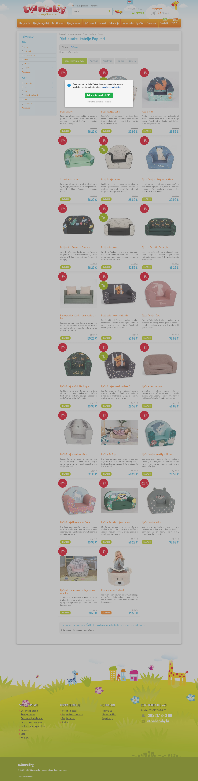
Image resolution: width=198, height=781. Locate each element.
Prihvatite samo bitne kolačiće (99, 101)
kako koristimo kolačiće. (111, 87)
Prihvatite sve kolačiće (99, 95)
